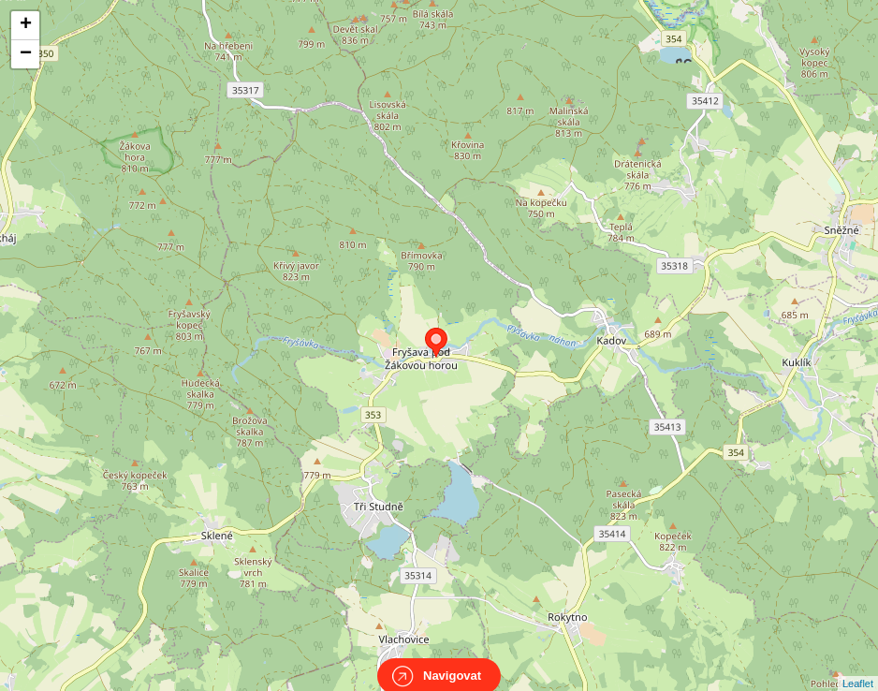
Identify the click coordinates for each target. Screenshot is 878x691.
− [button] (26, 54)
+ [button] (26, 25)
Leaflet (857, 666)
